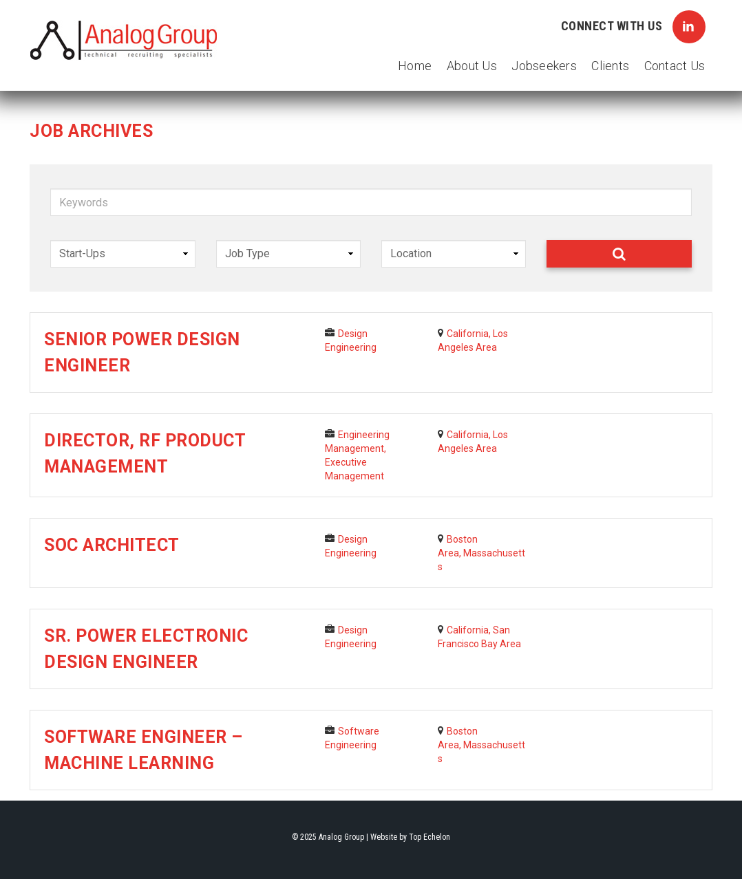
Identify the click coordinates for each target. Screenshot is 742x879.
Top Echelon (429, 837)
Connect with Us (633, 26)
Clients (610, 65)
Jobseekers (544, 65)
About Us (472, 65)
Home (415, 65)
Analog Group (124, 40)
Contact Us (675, 65)
